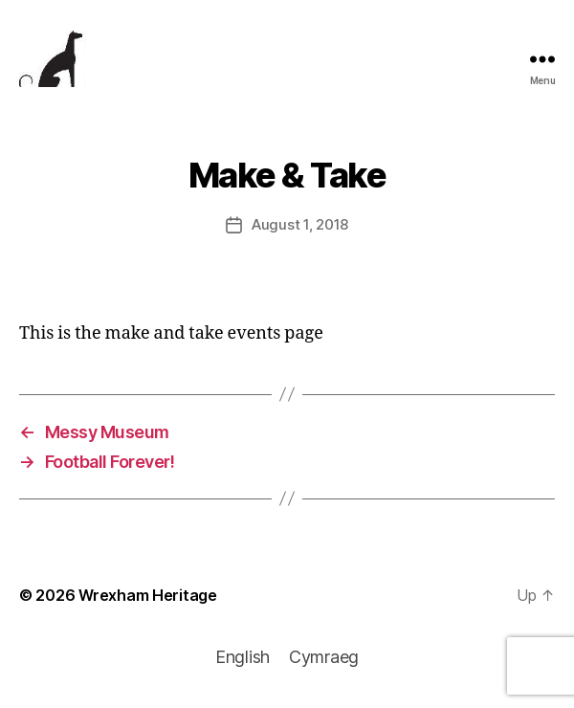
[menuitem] (242, 657)
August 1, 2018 (300, 224)
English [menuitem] (242, 657)
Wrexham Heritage (147, 595)
